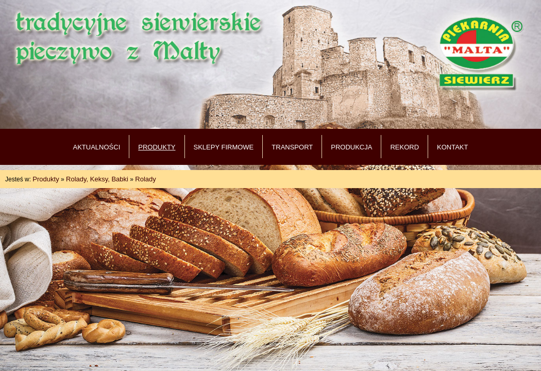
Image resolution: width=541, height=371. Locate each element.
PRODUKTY (156, 147)
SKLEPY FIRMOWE (224, 147)
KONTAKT (452, 147)
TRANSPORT (292, 147)
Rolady (145, 179)
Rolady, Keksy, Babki (97, 179)
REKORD (404, 147)
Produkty (45, 179)
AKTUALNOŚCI (97, 147)
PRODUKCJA (351, 147)
